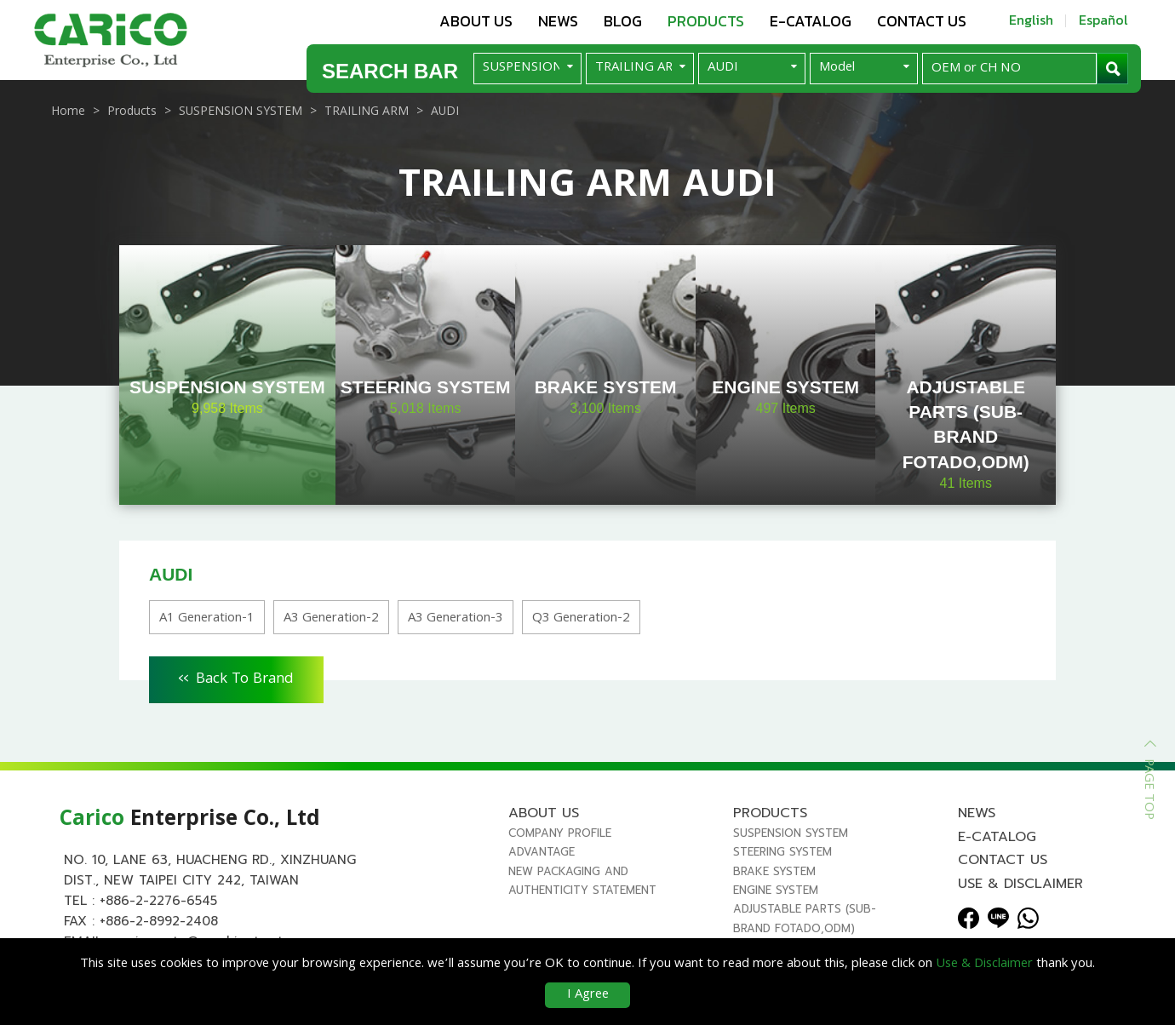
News (558, 20)
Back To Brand (236, 676)
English (1031, 19)
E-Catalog (810, 20)
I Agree (588, 995)
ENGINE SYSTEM (775, 890)
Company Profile (559, 833)
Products (706, 20)
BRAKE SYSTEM (774, 871)
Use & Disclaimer (1020, 883)
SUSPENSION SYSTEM (790, 833)
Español (1103, 19)
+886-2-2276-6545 (158, 900)
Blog (623, 20)
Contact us (921, 20)
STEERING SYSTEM (782, 852)
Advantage (541, 852)
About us (476, 20)
